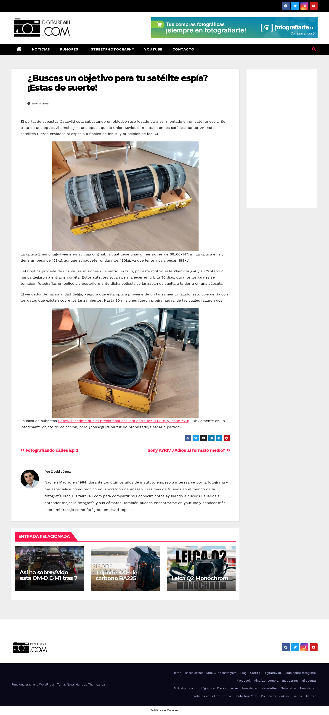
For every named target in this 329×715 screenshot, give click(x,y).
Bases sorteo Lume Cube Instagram (211, 673)
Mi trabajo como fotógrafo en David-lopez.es (206, 688)
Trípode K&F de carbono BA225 (116, 575)
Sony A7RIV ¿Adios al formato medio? (189, 450)
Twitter (311, 696)
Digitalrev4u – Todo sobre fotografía (290, 673)
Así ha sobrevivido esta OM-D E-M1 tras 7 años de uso (48, 578)
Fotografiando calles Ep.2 (49, 450)
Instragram (290, 680)
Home (177, 673)
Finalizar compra (266, 680)
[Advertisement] (282, 137)
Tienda (297, 696)
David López (61, 472)
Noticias (41, 49)
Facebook (244, 680)
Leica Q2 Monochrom (199, 578)
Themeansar (97, 684)
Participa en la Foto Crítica (211, 696)
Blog (243, 673)
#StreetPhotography (111, 49)
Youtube (153, 49)
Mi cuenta (308, 680)
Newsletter (250, 688)
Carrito (255, 673)
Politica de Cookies (275, 696)
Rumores (69, 49)
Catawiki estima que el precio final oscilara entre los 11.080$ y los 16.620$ (124, 421)
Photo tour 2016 (246, 696)
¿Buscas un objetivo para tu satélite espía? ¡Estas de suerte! (117, 83)
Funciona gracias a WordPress (33, 684)
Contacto (183, 49)
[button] (314, 49)
